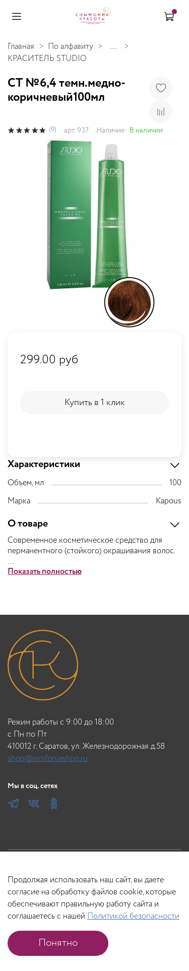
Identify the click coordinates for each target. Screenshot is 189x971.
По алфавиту (70, 46)
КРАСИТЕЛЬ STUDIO (47, 58)
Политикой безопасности (133, 916)
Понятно (58, 943)
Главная (21, 46)
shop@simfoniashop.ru (48, 758)
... (113, 46)
